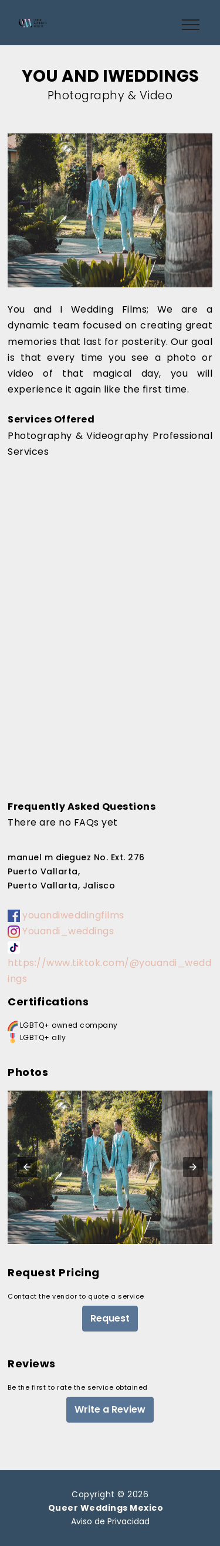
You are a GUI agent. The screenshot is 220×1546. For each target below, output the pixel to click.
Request (110, 1318)
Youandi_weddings (61, 931)
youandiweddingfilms (66, 915)
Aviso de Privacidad (110, 1521)
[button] (27, 1167)
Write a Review (110, 1409)
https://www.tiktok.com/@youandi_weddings (109, 963)
